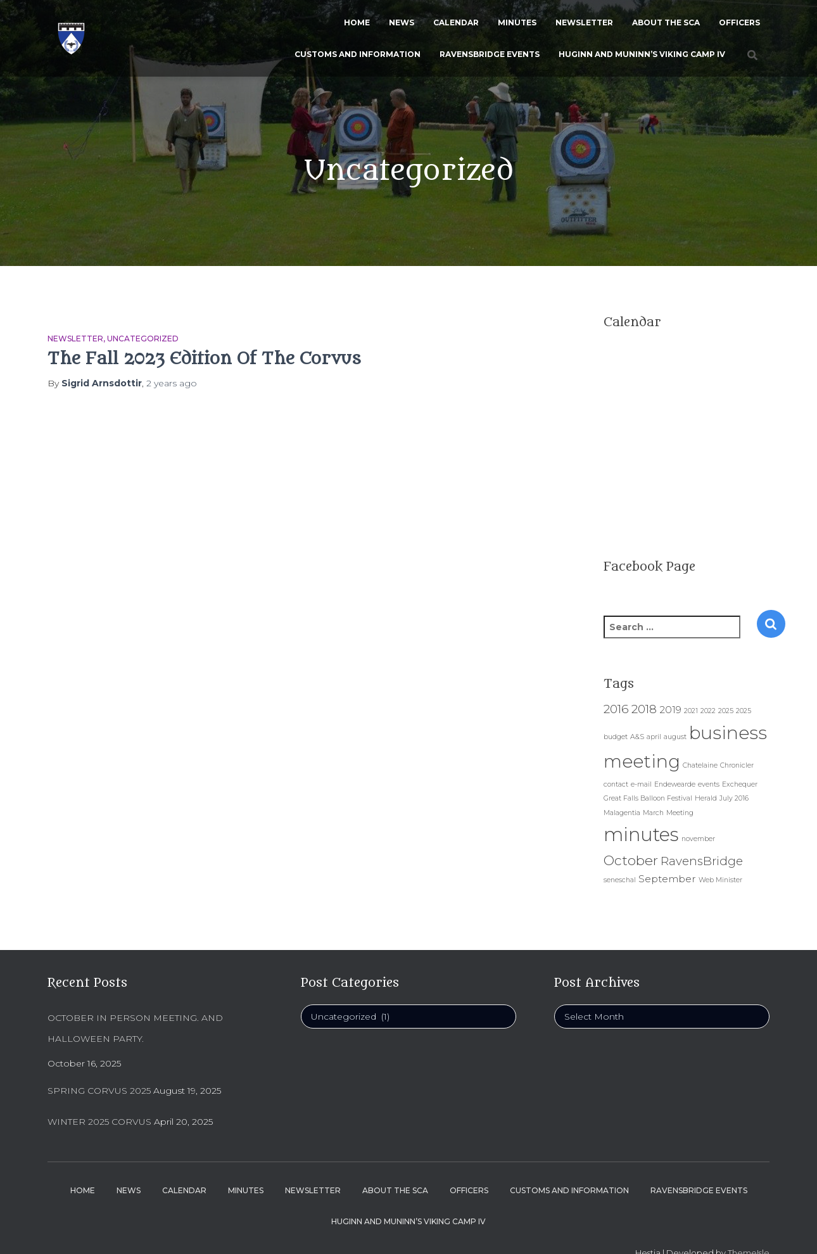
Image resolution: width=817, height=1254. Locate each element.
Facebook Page (649, 567)
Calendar (456, 22)
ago (171, 383)
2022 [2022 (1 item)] (708, 711)
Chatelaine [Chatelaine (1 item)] (700, 765)
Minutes (517, 22)
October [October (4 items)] (631, 860)
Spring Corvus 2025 (99, 1090)
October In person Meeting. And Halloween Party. (135, 1028)
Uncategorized (143, 338)
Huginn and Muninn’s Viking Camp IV (642, 54)
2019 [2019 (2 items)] (670, 710)
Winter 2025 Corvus (99, 1121)
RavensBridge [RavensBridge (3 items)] (702, 861)
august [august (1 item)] (675, 737)
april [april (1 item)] (654, 737)
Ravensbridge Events (490, 54)
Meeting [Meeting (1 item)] (680, 813)
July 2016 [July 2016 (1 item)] (734, 798)
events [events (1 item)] (708, 784)
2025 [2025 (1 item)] (725, 711)
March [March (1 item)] (653, 813)
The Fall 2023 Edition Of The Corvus (204, 359)
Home (357, 22)
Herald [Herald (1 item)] (706, 798)
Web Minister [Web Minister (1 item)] (720, 880)
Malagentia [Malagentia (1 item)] (622, 813)
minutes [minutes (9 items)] (641, 834)
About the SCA (666, 22)
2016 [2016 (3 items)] (616, 709)
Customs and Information (357, 54)
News (401, 22)
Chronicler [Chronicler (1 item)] (737, 765)
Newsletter (584, 22)
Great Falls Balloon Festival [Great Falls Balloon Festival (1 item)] (648, 798)
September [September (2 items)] (667, 879)
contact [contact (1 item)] (616, 784)
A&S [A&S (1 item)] (637, 737)
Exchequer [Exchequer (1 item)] (739, 784)
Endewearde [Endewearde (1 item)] (674, 784)
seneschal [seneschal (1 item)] (620, 880)
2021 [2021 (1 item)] (691, 711)
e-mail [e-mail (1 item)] (641, 784)
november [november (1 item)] (698, 839)
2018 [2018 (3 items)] (644, 709)
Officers (739, 22)
